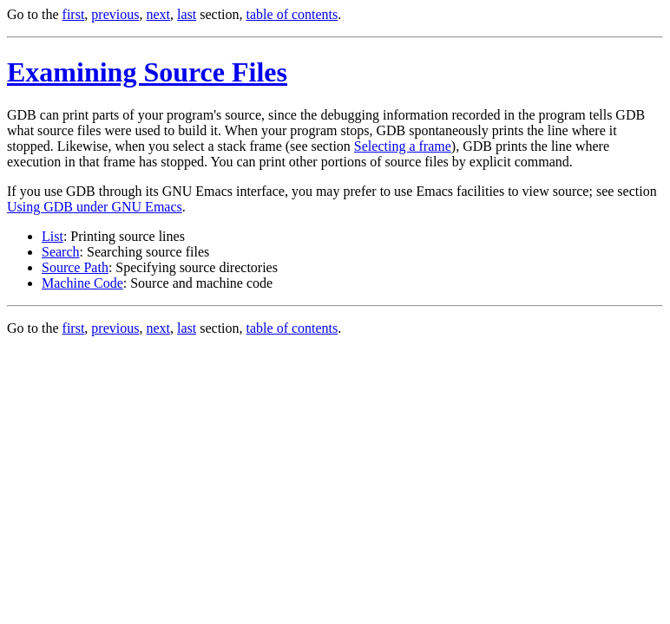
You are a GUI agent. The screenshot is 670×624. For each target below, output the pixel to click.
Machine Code (82, 283)
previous (115, 14)
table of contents (292, 14)
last (186, 14)
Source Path (75, 267)
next (158, 14)
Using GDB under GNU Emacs (94, 206)
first (73, 14)
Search (61, 251)
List (52, 236)
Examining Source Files (147, 72)
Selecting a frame (402, 146)
